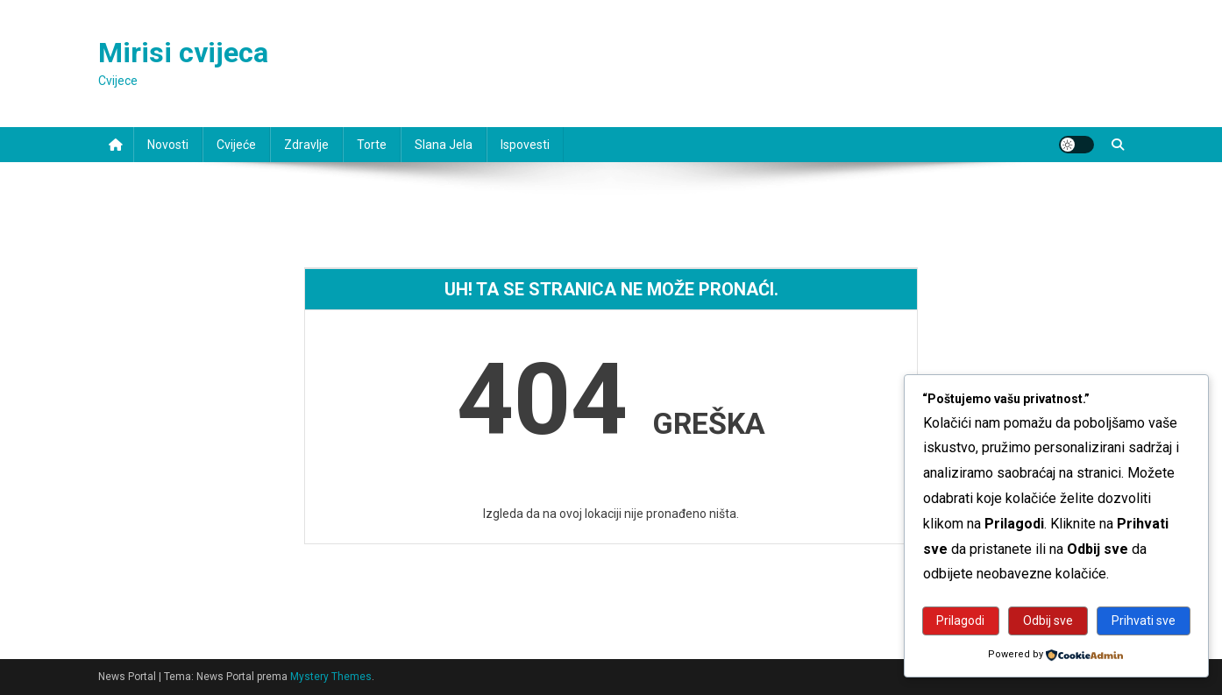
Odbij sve (1048, 620)
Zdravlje (306, 145)
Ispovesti (525, 145)
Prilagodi (960, 620)
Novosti (167, 145)
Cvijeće (236, 145)
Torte (372, 145)
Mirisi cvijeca (183, 52)
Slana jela (443, 145)
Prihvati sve (1144, 620)
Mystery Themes (331, 676)
